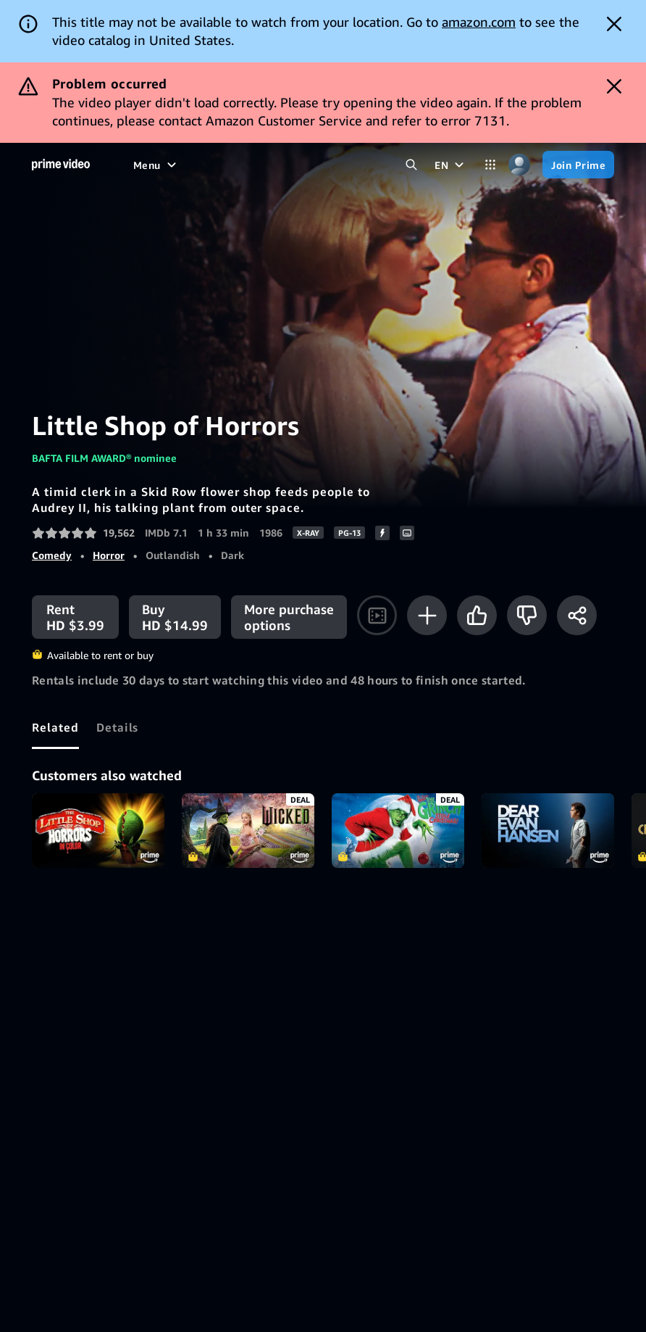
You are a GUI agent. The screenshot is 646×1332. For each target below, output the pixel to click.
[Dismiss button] (614, 24)
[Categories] (490, 164)
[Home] (61, 164)
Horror (109, 555)
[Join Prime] (578, 164)
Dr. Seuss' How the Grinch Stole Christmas (398, 830)
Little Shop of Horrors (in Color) (98, 830)
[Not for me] (527, 615)
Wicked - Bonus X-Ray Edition (248, 830)
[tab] (55, 727)
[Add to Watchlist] (427, 615)
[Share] (577, 615)
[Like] (477, 615)
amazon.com (479, 22)
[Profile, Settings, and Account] (519, 164)
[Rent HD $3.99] (75, 617)
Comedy (52, 555)
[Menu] (156, 164)
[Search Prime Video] (411, 164)
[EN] (451, 164)
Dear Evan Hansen (548, 830)
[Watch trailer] (377, 615)
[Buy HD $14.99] (175, 617)
